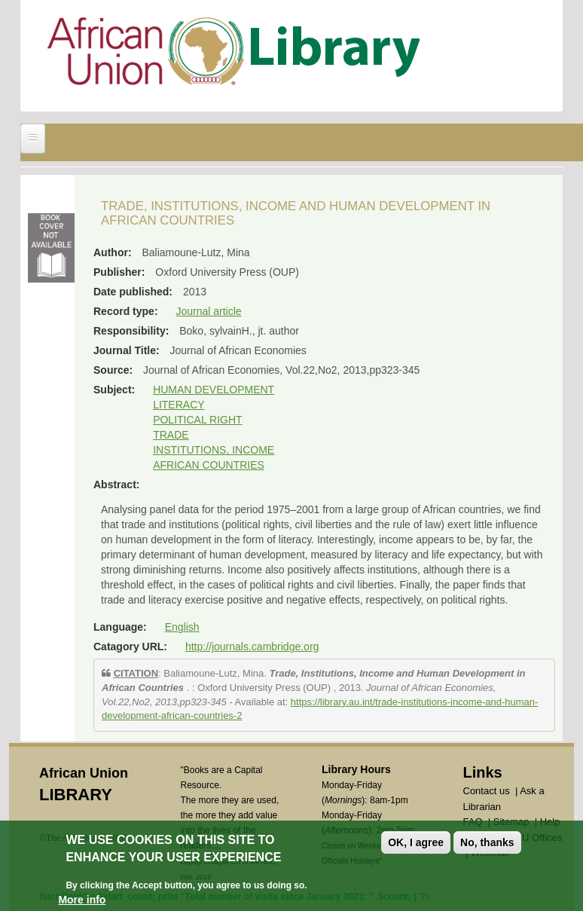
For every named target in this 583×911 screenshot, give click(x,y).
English (182, 627)
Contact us (486, 790)
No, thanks (487, 844)
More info (81, 901)
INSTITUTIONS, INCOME (213, 450)
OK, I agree (416, 844)
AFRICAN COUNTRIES (208, 465)
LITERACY (178, 405)
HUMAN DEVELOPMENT (213, 390)
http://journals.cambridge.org (252, 646)
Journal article (208, 311)
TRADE (170, 435)
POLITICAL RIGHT (198, 420)
